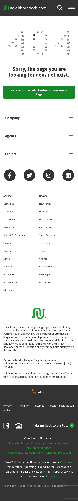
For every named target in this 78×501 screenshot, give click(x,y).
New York (44, 211)
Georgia (7, 250)
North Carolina (47, 219)
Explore (11, 154)
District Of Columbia (14, 235)
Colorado (8, 211)
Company (12, 118)
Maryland (8, 274)
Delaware (8, 227)
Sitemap (39, 406)
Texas (42, 250)
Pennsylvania (46, 227)
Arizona (7, 195)
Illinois (6, 258)
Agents (10, 136)
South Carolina (47, 235)
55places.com (67, 406)
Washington (45, 266)
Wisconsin (44, 282)
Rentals (52, 406)
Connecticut (9, 219)
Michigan (8, 290)
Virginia (43, 258)
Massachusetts (11, 282)
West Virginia (46, 274)
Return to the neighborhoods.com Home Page (39, 92)
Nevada (43, 195)
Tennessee (44, 243)
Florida (7, 243)
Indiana (7, 266)
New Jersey (45, 203)
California (8, 203)
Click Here (66, 462)
